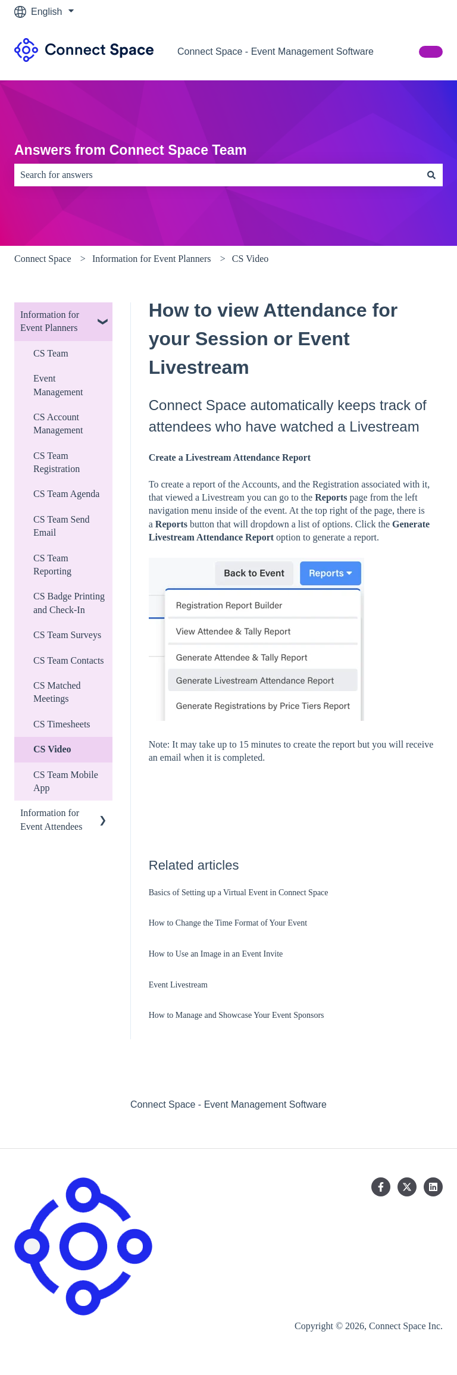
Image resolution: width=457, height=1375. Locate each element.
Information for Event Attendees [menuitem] (51, 819)
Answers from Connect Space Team (130, 150)
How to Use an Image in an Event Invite (216, 953)
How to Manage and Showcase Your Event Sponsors (236, 1015)
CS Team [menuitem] (50, 353)
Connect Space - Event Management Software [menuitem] (228, 1104)
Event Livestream (178, 984)
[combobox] (217, 175)
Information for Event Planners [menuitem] (49, 321)
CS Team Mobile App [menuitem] (65, 781)
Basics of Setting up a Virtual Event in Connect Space (238, 892)
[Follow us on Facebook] (380, 1186)
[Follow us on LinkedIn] (433, 1186)
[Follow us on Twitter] (407, 1186)
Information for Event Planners (151, 259)
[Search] (431, 175)
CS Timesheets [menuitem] (61, 724)
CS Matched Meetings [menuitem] (57, 692)
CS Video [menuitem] (52, 749)
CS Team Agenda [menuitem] (66, 494)
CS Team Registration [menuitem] (56, 462)
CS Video (250, 259)
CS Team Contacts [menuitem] (68, 660)
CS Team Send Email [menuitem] (61, 526)
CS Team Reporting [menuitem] (52, 564)
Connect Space (42, 259)
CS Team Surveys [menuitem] (67, 635)
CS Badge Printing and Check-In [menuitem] (69, 602)
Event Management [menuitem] (58, 384)
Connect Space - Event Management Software (275, 51)
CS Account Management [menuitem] (58, 423)
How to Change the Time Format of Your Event (228, 922)
